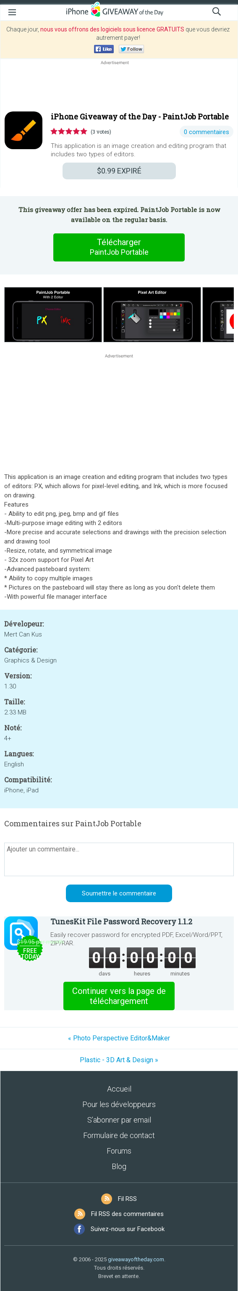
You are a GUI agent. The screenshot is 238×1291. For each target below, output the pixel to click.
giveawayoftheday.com (136, 1259)
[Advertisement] (119, 87)
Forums (119, 1150)
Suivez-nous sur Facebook (128, 1229)
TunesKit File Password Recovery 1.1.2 (121, 921)
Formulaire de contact (119, 1135)
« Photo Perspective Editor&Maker (119, 1038)
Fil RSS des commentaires (127, 1214)
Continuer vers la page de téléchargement (119, 996)
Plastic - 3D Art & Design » (119, 1060)
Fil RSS (127, 1199)
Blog (119, 1166)
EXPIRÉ (119, 170)
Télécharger (119, 247)
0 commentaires (206, 132)
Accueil (119, 1088)
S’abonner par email (119, 1119)
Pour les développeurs (119, 1104)
